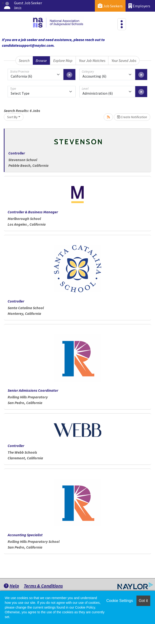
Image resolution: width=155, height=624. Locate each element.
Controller (16, 153)
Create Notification (132, 117)
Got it (143, 601)
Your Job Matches (92, 60)
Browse (41, 60)
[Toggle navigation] (121, 24)
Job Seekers (110, 6)
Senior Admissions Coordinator (33, 390)
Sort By (12, 117)
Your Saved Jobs (123, 60)
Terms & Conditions (43, 586)
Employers (139, 6)
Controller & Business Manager (33, 212)
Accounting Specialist (25, 534)
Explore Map (63, 60)
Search (24, 60)
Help (11, 586)
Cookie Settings (119, 601)
